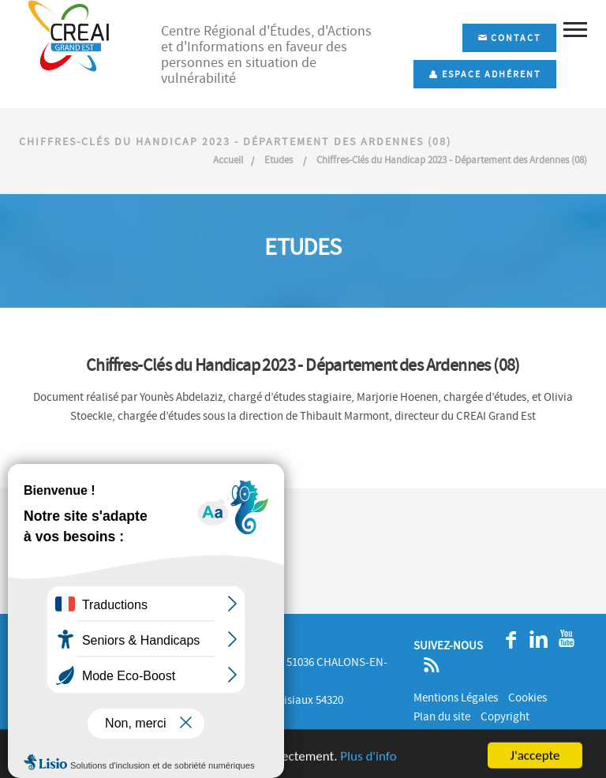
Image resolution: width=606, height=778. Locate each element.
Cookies (527, 697)
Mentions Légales (455, 697)
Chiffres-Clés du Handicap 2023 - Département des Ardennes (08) (451, 159)
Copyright (505, 716)
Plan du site (441, 716)
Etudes (279, 159)
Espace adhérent (485, 74)
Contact (509, 38)
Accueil (228, 159)
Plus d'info (368, 764)
